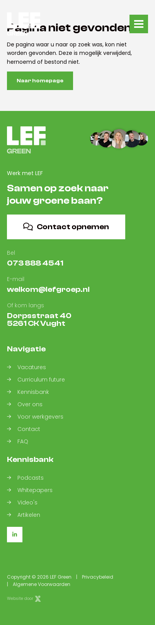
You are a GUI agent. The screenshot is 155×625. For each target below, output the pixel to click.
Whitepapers (30, 490)
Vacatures (26, 367)
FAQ (17, 441)
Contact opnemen (66, 226)
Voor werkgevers (35, 416)
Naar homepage (40, 81)
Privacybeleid (97, 577)
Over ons (25, 404)
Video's (22, 502)
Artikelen (23, 515)
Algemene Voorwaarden (41, 584)
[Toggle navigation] (138, 24)
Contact (23, 429)
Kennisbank (28, 392)
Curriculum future (36, 379)
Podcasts (25, 477)
